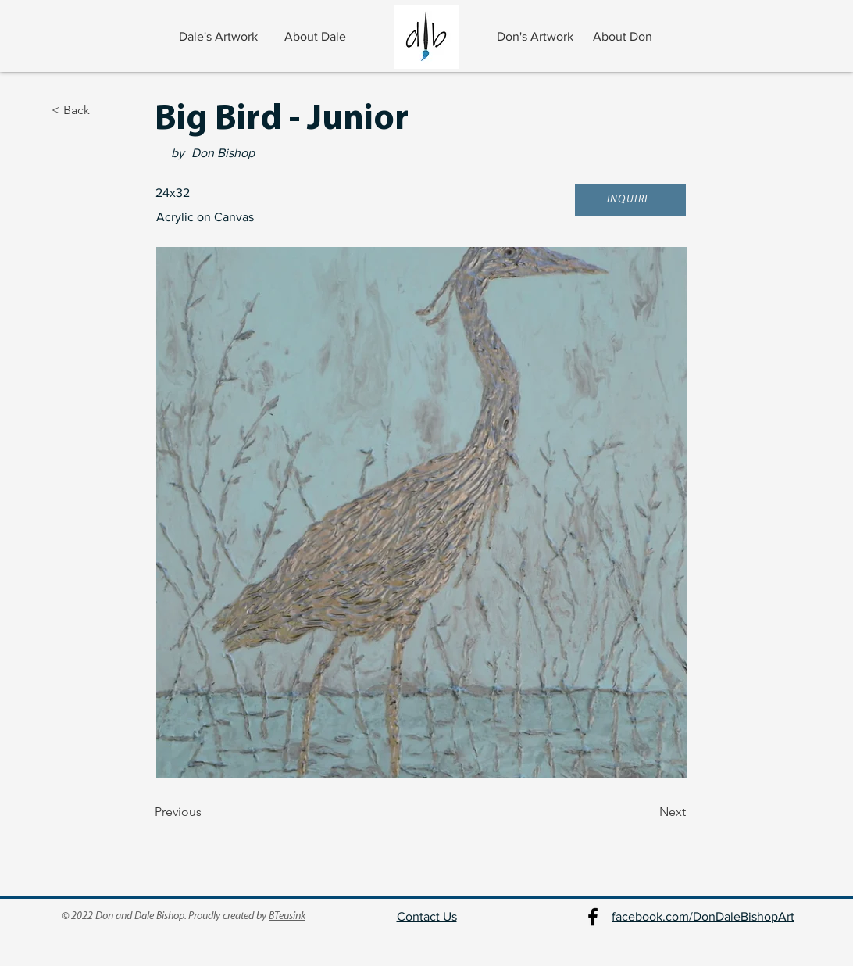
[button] (630, 200)
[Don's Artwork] (536, 36)
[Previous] (206, 812)
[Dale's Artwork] (220, 36)
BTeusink (287, 916)
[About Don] (624, 36)
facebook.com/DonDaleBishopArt (703, 916)
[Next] (647, 812)
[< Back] (103, 110)
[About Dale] (317, 36)
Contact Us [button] (427, 916)
